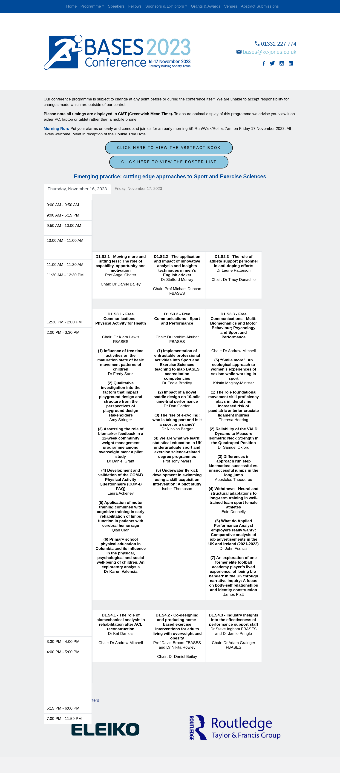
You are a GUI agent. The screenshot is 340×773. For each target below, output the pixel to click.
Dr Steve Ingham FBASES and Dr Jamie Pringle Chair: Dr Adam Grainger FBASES (234, 631)
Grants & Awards (205, 6)
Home (71, 6)
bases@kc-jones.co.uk (269, 52)
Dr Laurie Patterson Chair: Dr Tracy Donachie (234, 267)
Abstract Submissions (260, 6)
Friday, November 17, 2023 (138, 188)
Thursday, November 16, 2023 (77, 188)
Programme (90, 6)
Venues (230, 6)
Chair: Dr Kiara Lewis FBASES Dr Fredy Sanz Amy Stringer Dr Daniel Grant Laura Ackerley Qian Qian (121, 442)
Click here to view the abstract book (169, 147)
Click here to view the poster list (168, 161)
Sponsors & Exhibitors (164, 6)
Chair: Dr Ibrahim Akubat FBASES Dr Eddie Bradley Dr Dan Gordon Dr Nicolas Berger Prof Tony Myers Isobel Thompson (177, 401)
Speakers (116, 6)
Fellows (134, 6)
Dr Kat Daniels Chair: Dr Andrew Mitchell (121, 629)
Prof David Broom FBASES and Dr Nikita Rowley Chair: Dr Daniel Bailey (177, 635)
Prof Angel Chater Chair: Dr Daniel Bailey (121, 270)
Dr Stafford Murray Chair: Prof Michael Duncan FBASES (177, 274)
